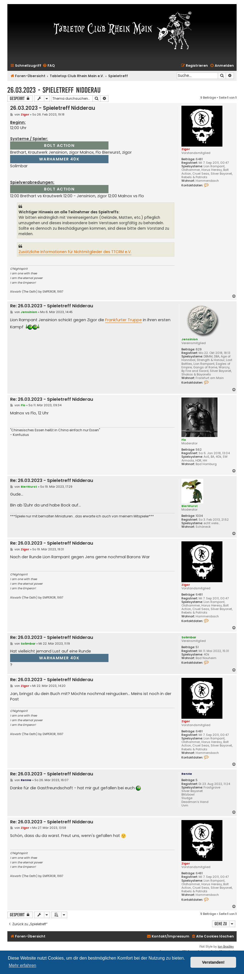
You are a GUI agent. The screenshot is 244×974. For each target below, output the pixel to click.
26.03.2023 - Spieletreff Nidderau (54, 90)
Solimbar (188, 637)
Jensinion (189, 339)
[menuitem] (49, 65)
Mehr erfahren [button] (22, 965)
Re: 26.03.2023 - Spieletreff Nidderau (51, 306)
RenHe (186, 774)
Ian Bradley (226, 947)
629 (199, 349)
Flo (183, 440)
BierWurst (189, 506)
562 (199, 449)
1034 (199, 516)
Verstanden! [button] (213, 962)
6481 (199, 159)
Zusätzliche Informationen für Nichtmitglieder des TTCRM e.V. (75, 251)
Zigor (185, 149)
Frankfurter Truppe (123, 320)
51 (197, 647)
